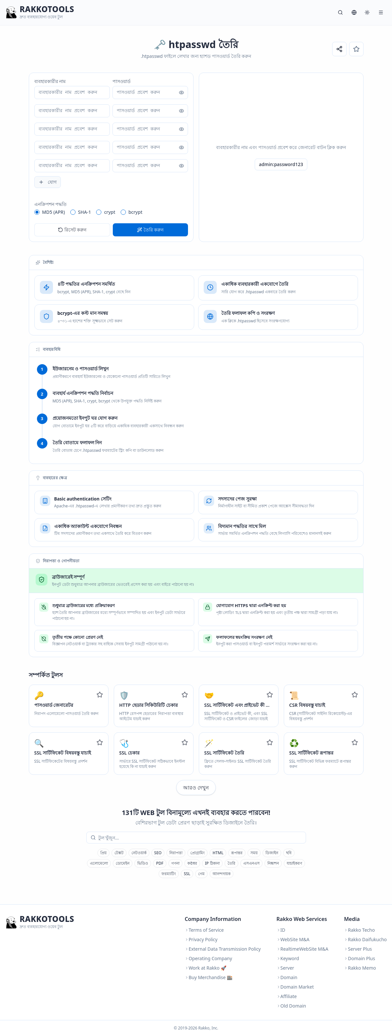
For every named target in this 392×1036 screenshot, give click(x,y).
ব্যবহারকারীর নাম (50, 81)
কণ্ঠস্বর (192, 863)
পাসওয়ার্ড (121, 81)
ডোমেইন (122, 863)
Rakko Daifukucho (365, 939)
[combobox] (201, 837)
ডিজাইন (271, 853)
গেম (201, 873)
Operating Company (208, 958)
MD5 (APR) (53, 212)
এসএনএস (251, 863)
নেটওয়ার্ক (138, 853)
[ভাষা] (354, 12)
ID (281, 930)
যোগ (48, 182)
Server (285, 968)
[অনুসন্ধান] (340, 12)
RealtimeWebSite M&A (303, 949)
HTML (218, 853)
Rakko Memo (360, 968)
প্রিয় (103, 853)
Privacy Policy (201, 939)
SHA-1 (84, 212)
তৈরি (231, 863)
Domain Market (295, 987)
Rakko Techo (359, 930)
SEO (158, 853)
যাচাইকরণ (294, 863)
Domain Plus (359, 958)
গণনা (175, 863)
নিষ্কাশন (273, 863)
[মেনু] (381, 12)
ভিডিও (142, 863)
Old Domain (291, 1006)
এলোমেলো (99, 863)
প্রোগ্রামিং (197, 853)
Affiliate (287, 996)
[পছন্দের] (356, 49)
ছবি (289, 853)
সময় (254, 853)
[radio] (37, 212)
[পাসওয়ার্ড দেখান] (181, 92)
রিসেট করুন (72, 230)
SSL (187, 873)
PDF (159, 863)
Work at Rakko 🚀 (206, 968)
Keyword (288, 958)
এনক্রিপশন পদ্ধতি (50, 204)
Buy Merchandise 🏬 (208, 977)
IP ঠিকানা (212, 863)
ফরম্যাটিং (169, 873)
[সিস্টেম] (367, 12)
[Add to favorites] (99, 694)
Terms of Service (204, 930)
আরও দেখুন (196, 787)
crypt (109, 212)
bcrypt (135, 212)
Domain (287, 977)
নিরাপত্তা (175, 853)
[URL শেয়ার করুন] (339, 49)
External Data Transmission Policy (223, 949)
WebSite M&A (293, 939)
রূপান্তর (237, 853)
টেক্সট (119, 853)
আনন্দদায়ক (221, 873)
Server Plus (358, 949)
